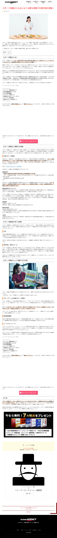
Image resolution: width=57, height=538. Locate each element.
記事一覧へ (28, 493)
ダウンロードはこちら (29, 141)
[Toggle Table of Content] (8, 52)
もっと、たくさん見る (28, 448)
